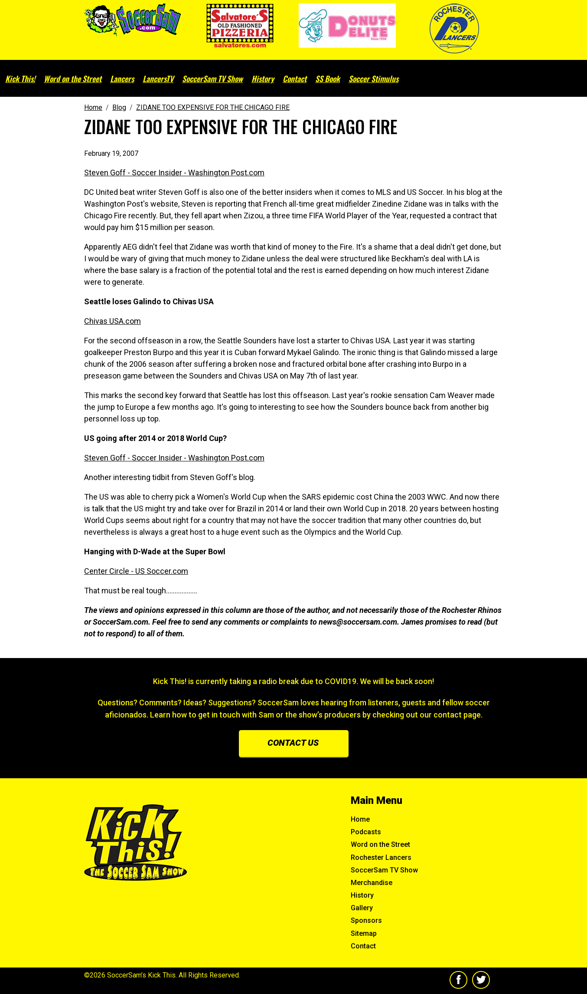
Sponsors (366, 920)
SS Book (327, 78)
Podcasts (366, 832)
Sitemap (364, 933)
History (262, 78)
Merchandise (371, 883)
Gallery (362, 908)
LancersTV (158, 78)
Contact (295, 78)
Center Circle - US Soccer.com (136, 571)
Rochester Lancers (381, 857)
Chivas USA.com (112, 321)
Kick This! (20, 78)
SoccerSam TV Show (212, 78)
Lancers (122, 78)
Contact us (293, 742)
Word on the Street (72, 78)
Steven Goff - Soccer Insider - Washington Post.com (174, 172)
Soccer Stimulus (373, 78)
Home (360, 819)
